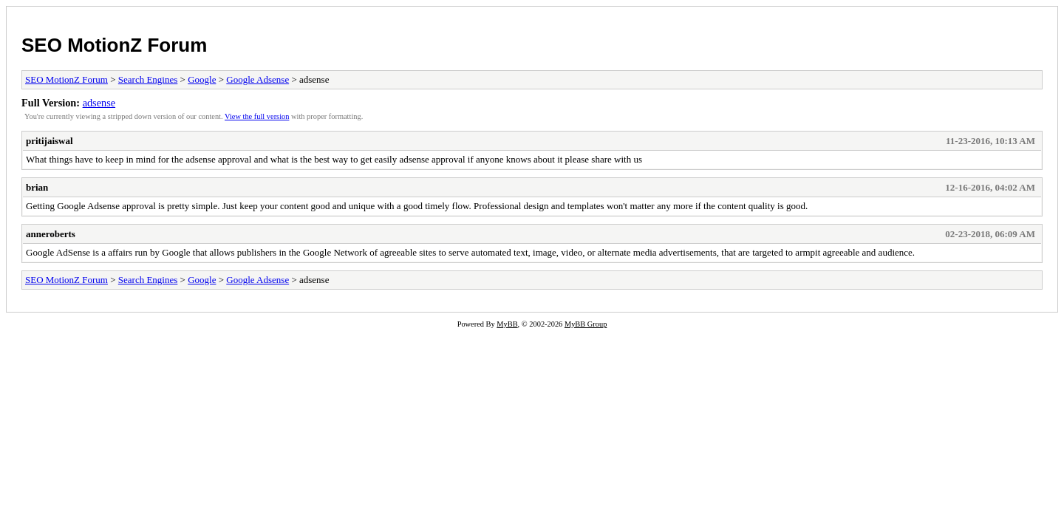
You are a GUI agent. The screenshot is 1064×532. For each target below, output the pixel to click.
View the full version (257, 116)
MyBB (507, 324)
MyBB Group (586, 324)
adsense (99, 103)
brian (37, 187)
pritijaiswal (49, 140)
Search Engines (148, 79)
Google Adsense (257, 79)
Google (202, 79)
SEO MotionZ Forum (114, 45)
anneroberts (50, 233)
